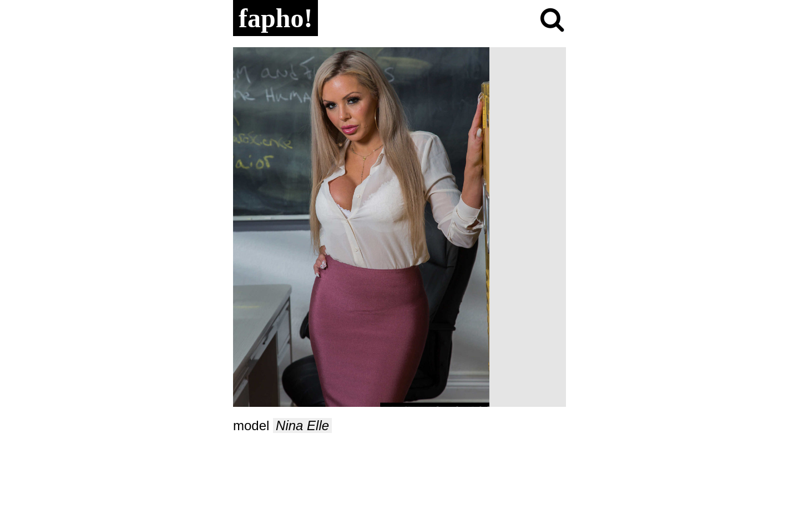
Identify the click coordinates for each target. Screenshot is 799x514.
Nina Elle (302, 425)
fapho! (275, 18)
